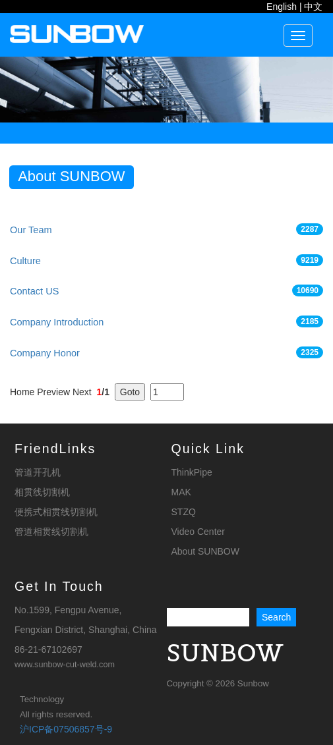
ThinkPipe (191, 472)
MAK (181, 492)
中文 (313, 6)
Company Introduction (57, 322)
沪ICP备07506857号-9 (66, 729)
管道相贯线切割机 (51, 531)
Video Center (198, 531)
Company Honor (45, 353)
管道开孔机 (38, 472)
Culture (25, 261)
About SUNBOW (205, 551)
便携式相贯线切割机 (56, 512)
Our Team (31, 230)
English (281, 6)
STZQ (183, 512)
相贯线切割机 (42, 492)
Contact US (34, 291)
